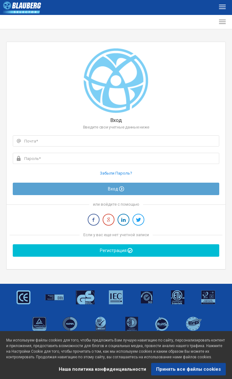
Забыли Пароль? (116, 173)
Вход (116, 188)
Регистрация (116, 250)
